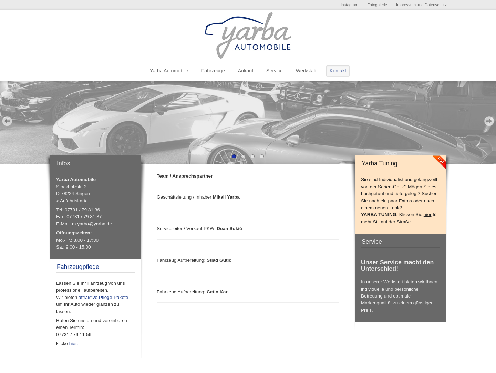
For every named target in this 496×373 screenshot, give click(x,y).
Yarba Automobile (169, 70)
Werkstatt (306, 70)
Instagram (349, 5)
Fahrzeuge (213, 70)
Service (274, 70)
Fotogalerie (377, 5)
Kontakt (338, 70)
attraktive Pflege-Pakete (103, 297)
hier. (73, 343)
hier (428, 214)
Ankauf (245, 70)
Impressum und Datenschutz (421, 5)
